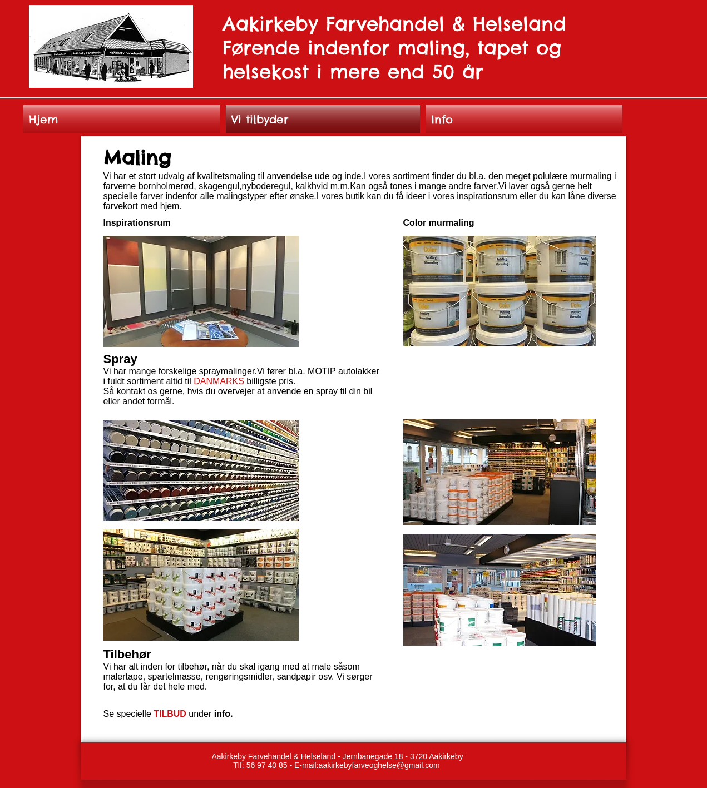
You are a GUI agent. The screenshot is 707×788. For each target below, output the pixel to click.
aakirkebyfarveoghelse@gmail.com (379, 765)
